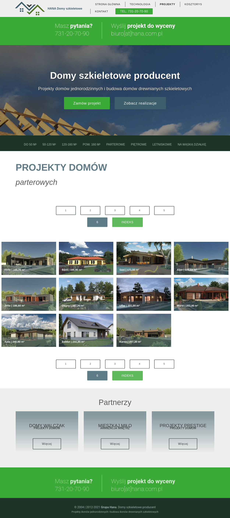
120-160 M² (69, 146)
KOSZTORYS (193, 4)
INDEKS (127, 225)
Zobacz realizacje (140, 103)
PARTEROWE (115, 146)
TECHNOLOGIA (140, 4)
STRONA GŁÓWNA (107, 4)
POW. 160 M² (91, 146)
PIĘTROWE (138, 146)
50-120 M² (49, 146)
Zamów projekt (87, 103)
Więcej (47, 447)
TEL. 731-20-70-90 (134, 11)
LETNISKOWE (162, 146)
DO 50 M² (30, 146)
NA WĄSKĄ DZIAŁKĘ (192, 146)
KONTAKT (101, 11)
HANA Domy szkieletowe (65, 8)
